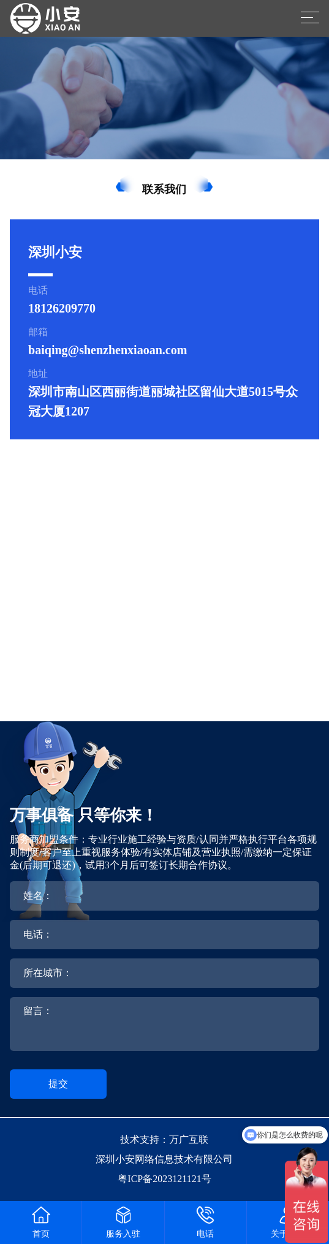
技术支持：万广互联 (164, 1139)
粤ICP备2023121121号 (164, 1179)
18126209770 (62, 308)
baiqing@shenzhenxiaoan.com (107, 350)
